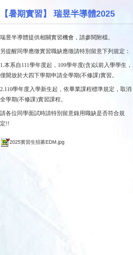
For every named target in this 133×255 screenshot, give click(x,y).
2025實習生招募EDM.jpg (32, 142)
